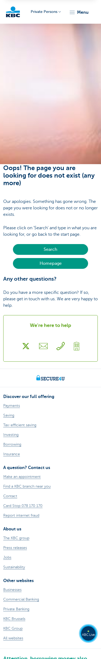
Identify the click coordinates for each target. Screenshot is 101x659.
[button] (78, 12)
